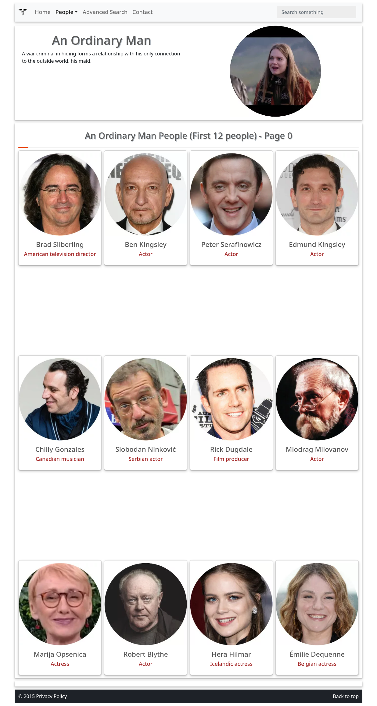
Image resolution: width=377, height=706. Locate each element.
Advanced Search (105, 12)
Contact (142, 12)
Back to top (346, 696)
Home (43, 12)
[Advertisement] (188, 310)
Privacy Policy (51, 696)
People (65, 12)
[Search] (316, 12)
